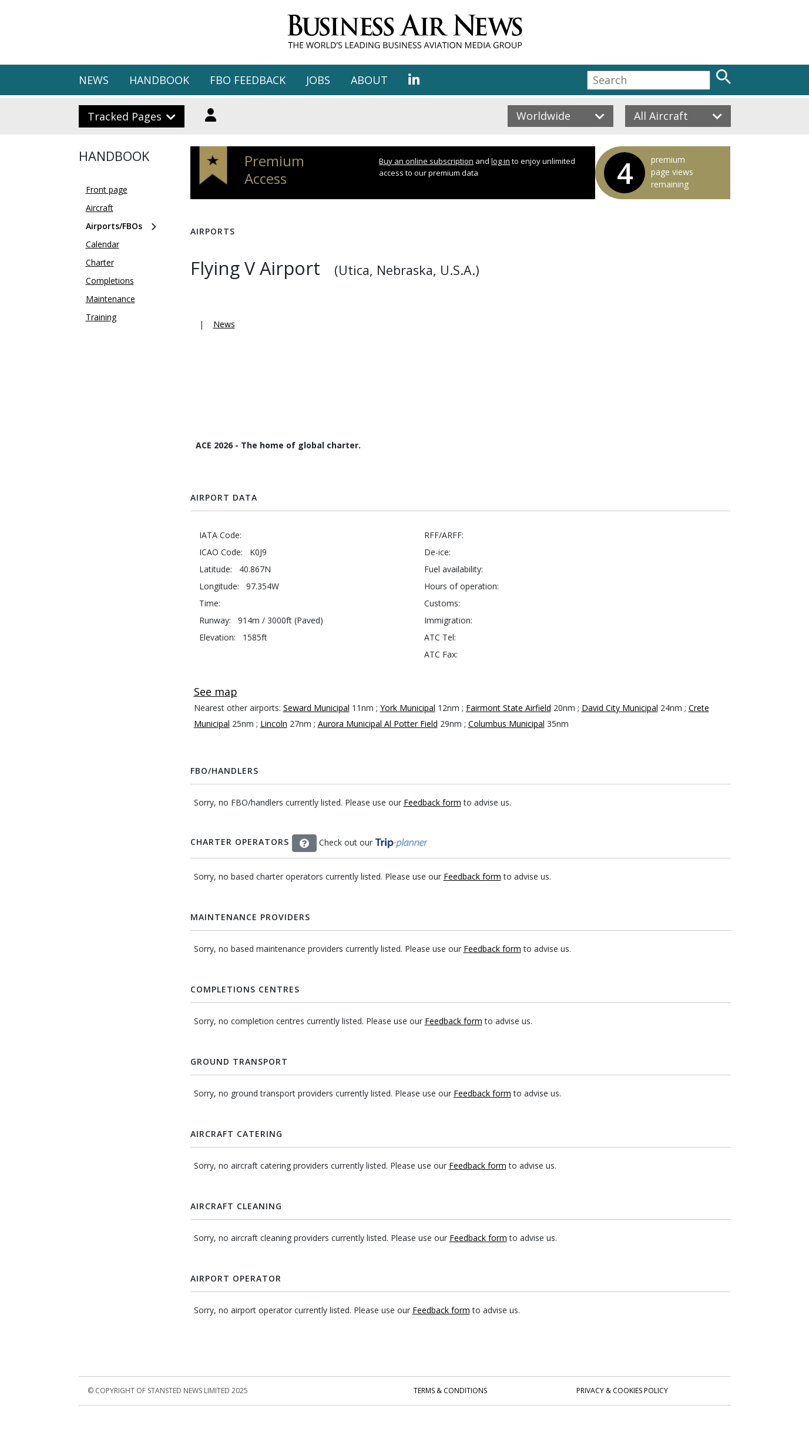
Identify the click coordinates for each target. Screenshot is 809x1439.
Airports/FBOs (114, 226)
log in (500, 161)
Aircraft (99, 207)
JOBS (318, 80)
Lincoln (273, 723)
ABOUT (369, 80)
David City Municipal (620, 707)
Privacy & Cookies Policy (622, 1391)
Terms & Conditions (450, 1391)
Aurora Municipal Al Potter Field (378, 723)
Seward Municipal (316, 707)
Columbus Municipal (506, 723)
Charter (100, 262)
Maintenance (110, 298)
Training (101, 317)
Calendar (102, 244)
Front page (106, 189)
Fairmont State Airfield (508, 707)
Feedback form (432, 802)
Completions (110, 280)
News (224, 324)
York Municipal (407, 707)
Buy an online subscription (426, 161)
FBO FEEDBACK (248, 80)
